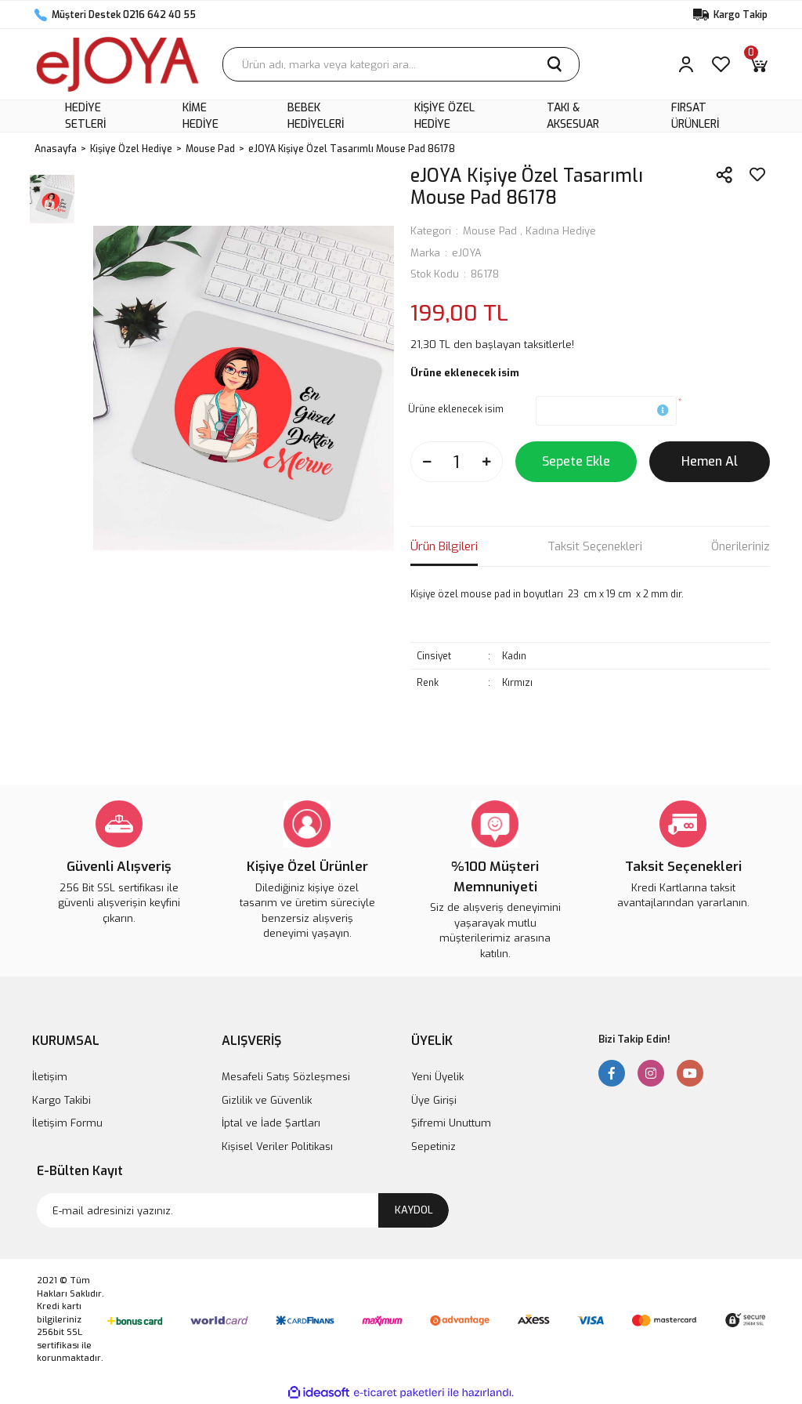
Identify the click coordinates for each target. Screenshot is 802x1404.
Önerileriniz (740, 546)
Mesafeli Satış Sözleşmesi (286, 1076)
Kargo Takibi (61, 1100)
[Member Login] (686, 64)
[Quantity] (457, 461)
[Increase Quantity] (486, 461)
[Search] (401, 64)
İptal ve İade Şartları (271, 1123)
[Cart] (758, 64)
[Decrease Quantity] (427, 461)
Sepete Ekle (576, 461)
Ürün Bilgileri (444, 546)
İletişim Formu (67, 1123)
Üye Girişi (434, 1100)
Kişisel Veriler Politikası (277, 1146)
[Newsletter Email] (243, 1210)
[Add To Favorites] (757, 174)
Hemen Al (709, 461)
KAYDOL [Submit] (414, 1210)
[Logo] (117, 64)
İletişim (49, 1076)
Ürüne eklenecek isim (456, 409)
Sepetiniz (433, 1146)
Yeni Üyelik (437, 1076)
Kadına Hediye (561, 231)
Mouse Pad (490, 231)
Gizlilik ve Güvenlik (267, 1100)
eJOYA (467, 252)
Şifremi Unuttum (451, 1123)
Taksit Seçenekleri (594, 546)
